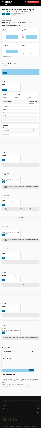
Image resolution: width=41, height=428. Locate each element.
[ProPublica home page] (9, 419)
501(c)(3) (9, 20)
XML (16, 89)
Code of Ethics (5, 426)
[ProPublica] (7, 2)
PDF (3, 159)
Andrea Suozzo (5, 384)
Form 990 (3, 65)
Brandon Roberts (23, 384)
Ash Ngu (16, 384)
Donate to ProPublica (33, 1)
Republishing (11, 426)
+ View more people (6, 134)
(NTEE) (13, 23)
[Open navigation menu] (26, 2)
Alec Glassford (11, 384)
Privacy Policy (18, 426)
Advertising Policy (26, 426)
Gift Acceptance (34, 426)
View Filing (4, 89)
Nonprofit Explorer (6, 4)
